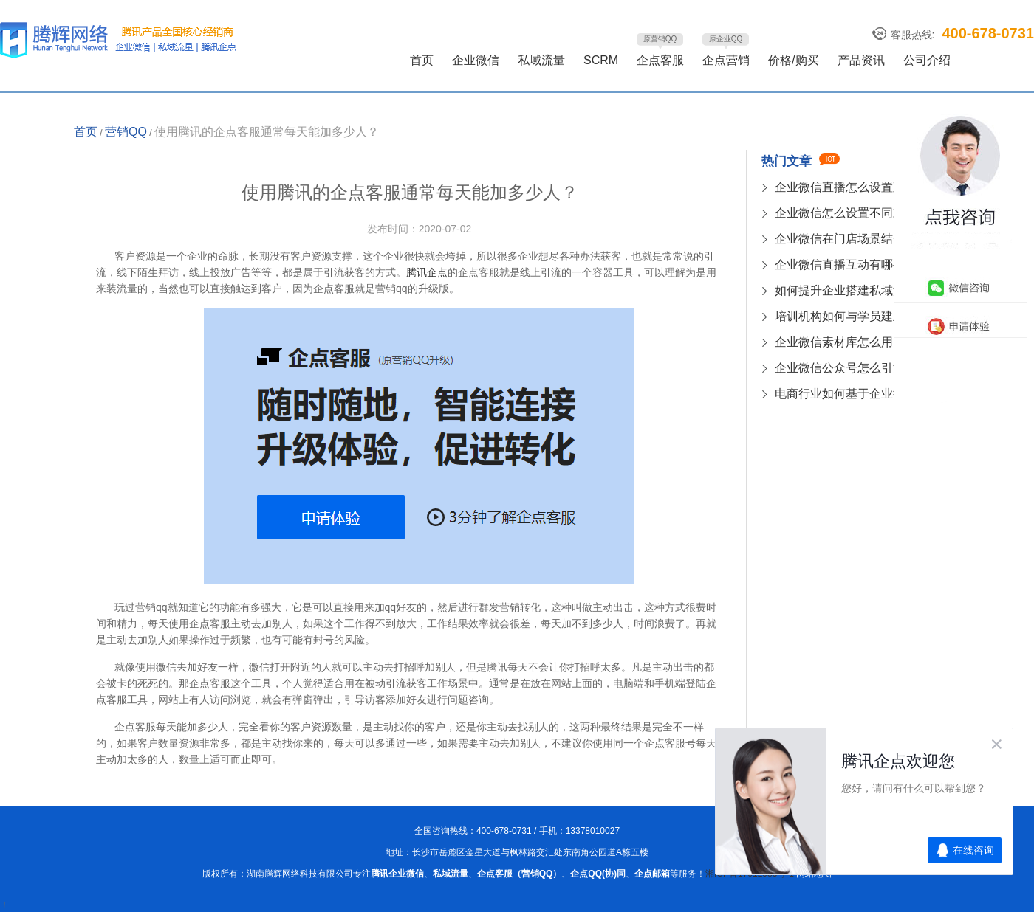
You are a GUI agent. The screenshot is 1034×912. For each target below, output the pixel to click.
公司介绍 (927, 60)
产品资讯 (861, 60)
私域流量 (541, 60)
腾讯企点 (427, 272)
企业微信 (475, 60)
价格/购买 (793, 60)
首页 (422, 60)
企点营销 (726, 60)
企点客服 (660, 60)
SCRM (600, 60)
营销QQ (126, 131)
